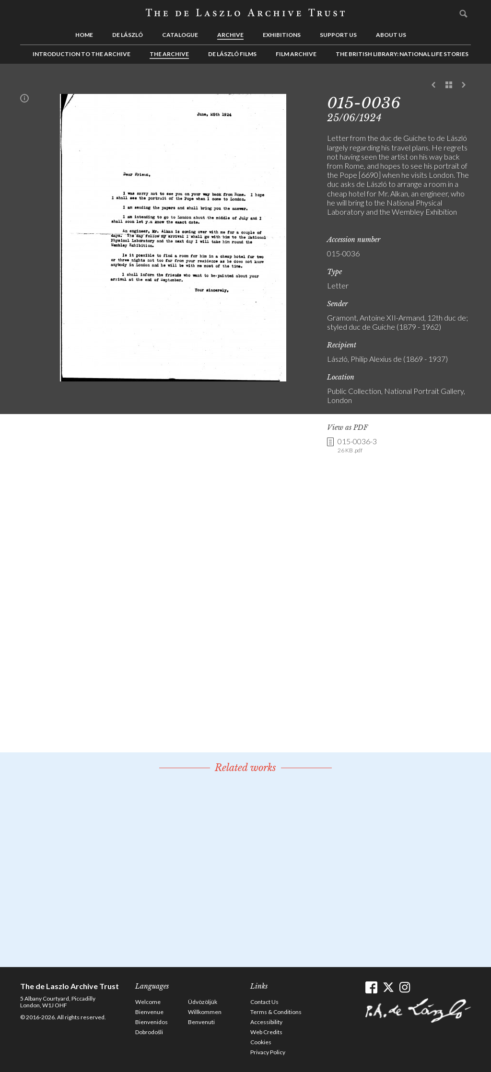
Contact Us (264, 1001)
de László (127, 34)
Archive (230, 34)
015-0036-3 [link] (357, 446)
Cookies (260, 1042)
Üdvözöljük (202, 1001)
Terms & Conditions (276, 1011)
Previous (434, 85)
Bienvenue (149, 1011)
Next (463, 85)
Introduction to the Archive (81, 54)
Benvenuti (201, 1022)
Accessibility (266, 1022)
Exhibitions (282, 34)
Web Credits (266, 1032)
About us (391, 34)
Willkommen (205, 1011)
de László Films (232, 54)
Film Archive (296, 54)
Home (84, 34)
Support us (338, 34)
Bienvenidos (151, 1022)
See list (449, 85)
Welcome (148, 1001)
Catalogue (180, 34)
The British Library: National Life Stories (402, 54)
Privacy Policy (267, 1052)
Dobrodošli (149, 1032)
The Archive (169, 54)
